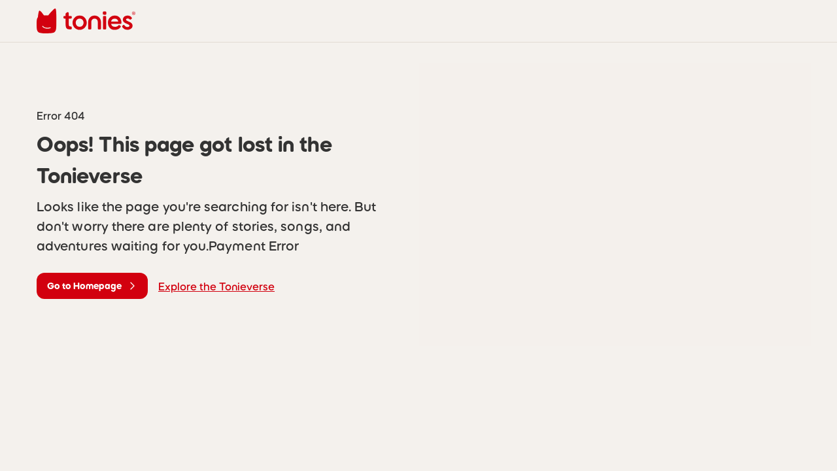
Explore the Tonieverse (216, 286)
